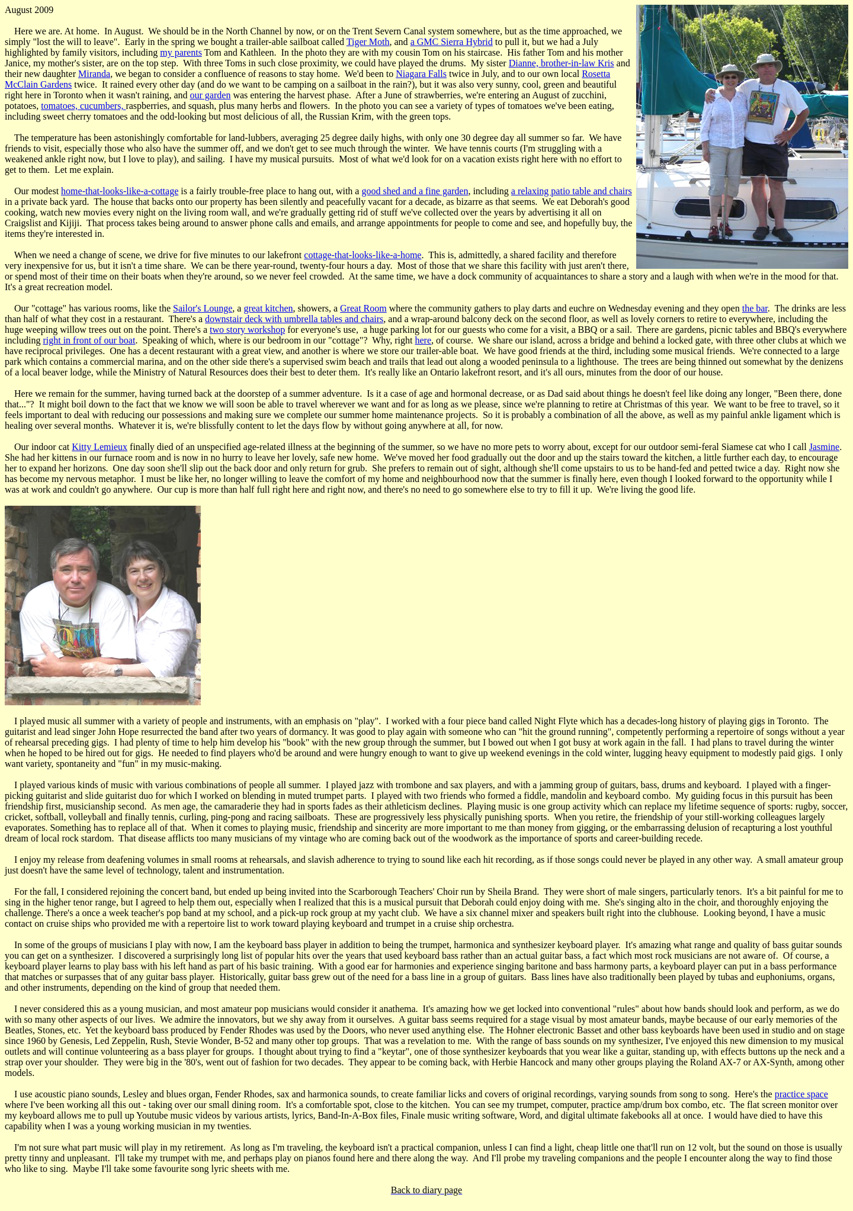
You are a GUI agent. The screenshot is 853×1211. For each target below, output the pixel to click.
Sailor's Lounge (202, 308)
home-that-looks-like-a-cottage (119, 191)
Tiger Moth (368, 42)
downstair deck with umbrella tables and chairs (294, 319)
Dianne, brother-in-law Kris (561, 63)
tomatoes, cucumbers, (83, 106)
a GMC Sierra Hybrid (452, 42)
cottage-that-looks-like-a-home (362, 255)
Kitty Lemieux (99, 447)
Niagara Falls (421, 74)
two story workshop (247, 330)
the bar (755, 308)
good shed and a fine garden (414, 191)
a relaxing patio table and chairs (571, 191)
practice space (801, 1094)
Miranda (94, 74)
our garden (210, 95)
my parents (181, 52)
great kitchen (268, 308)
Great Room (363, 308)
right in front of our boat (89, 340)
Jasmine (824, 447)
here (423, 340)
